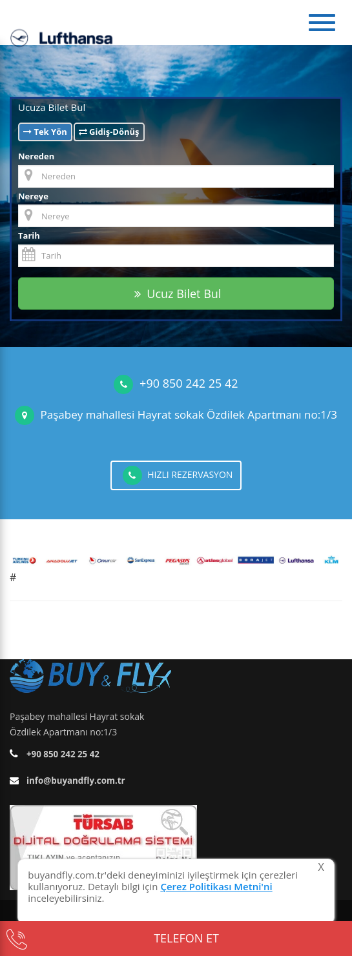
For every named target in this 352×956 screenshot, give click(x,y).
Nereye (33, 196)
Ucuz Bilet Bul (178, 293)
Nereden (36, 156)
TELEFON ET (112, 939)
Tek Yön (45, 131)
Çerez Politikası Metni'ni (216, 886)
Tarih (29, 235)
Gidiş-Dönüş (109, 131)
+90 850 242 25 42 (189, 383)
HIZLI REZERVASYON (178, 475)
